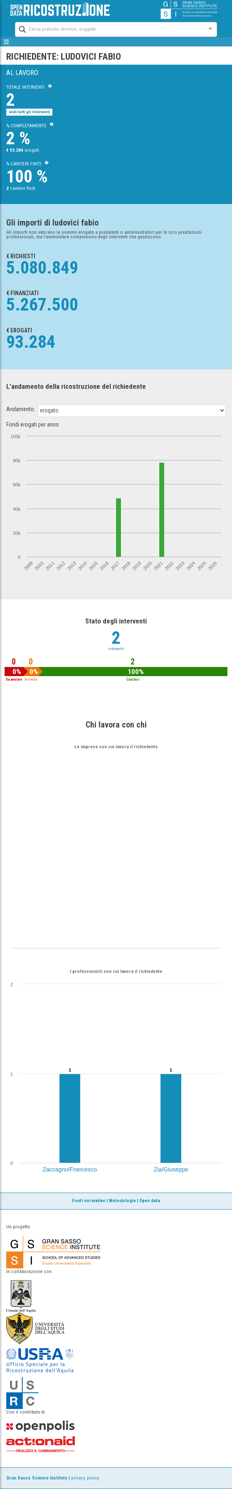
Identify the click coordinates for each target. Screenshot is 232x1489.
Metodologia (122, 1200)
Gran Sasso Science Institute (36, 1478)
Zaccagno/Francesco (69, 1169)
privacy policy (85, 1478)
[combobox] (108, 28)
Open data (149, 1200)
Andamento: (20, 409)
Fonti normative (88, 1200)
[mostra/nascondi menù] (6, 41)
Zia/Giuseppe (171, 1169)
